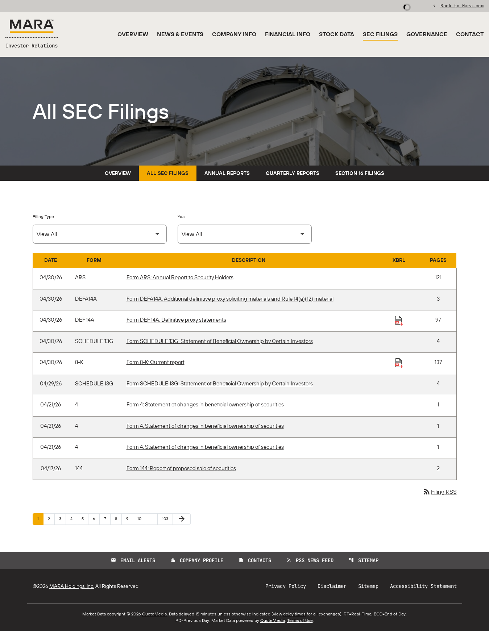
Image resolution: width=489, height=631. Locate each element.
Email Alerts (133, 560)
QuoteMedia (154, 614)
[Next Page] (182, 519)
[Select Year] (245, 234)
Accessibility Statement (423, 586)
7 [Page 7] (107, 518)
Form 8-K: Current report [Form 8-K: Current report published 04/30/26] (156, 362)
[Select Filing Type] (100, 234)
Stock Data (336, 34)
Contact (470, 34)
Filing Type (43, 216)
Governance (426, 34)
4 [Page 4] (73, 518)
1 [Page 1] (40, 518)
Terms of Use (300, 620)
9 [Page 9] (129, 518)
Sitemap (363, 560)
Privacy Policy (285, 586)
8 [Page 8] (118, 518)
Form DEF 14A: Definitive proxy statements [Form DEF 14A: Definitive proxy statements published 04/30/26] (176, 319)
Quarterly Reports (292, 173)
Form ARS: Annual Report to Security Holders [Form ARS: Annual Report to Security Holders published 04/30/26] (180, 277)
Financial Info (287, 34)
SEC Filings (380, 34)
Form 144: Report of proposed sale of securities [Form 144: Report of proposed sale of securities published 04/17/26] (181, 468)
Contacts (255, 560)
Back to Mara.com (462, 5)
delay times (294, 614)
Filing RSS (439, 491)
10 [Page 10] (141, 518)
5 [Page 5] (84, 518)
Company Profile (196, 560)
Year (182, 216)
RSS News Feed (309, 560)
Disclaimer (332, 586)
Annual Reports (227, 173)
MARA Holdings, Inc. (71, 586)
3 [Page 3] (62, 518)
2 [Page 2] (51, 518)
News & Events (180, 34)
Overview (132, 34)
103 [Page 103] (166, 518)
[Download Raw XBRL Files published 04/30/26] (398, 320)
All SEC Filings (167, 173)
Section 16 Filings (359, 173)
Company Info (234, 34)
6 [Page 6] (96, 518)
